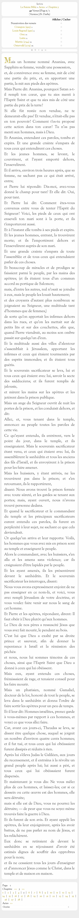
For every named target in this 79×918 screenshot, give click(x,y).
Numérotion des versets (23, 23)
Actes (42, 7)
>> (23, 889)
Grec (22, 34)
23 (60, 896)
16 (16, 896)
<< (15, 889)
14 (3, 896)
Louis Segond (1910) (22, 31)
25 (73, 896)
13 (69, 892)
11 (57, 892)
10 (51, 892)
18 (28, 896)
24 (66, 896)
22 (53, 896)
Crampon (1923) (23, 27)
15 (9, 896)
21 (47, 896)
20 (41, 896)
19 (34, 896)
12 (63, 892)
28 (19, 900)
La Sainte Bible (28, 7)
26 (6, 900)
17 (22, 896)
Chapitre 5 (53, 7)
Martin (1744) (22, 42)
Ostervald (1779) (22, 45)
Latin (22, 38)
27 (12, 900)
